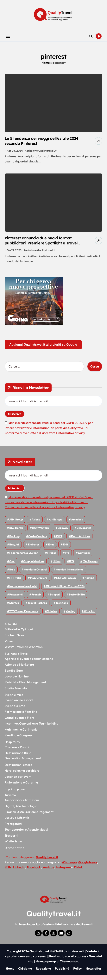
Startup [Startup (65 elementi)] (14, 603)
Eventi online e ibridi (19, 700)
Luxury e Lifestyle (17, 818)
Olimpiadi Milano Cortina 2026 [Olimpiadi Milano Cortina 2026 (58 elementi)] (65, 586)
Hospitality (12, 742)
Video (9, 641)
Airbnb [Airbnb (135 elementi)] (36, 519)
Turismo (10, 795)
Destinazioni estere (18, 765)
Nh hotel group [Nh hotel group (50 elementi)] (66, 578)
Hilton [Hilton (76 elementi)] (56, 561)
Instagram (63, 867)
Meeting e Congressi (19, 735)
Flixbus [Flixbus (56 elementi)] (51, 553)
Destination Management (23, 758)
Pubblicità (62, 968)
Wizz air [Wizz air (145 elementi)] (89, 611)
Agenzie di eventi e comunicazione (29, 659)
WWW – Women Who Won (24, 647)
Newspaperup (45, 961)
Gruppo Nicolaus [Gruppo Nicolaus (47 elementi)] (33, 561)
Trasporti (11, 835)
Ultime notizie (14, 848)
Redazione (43, 968)
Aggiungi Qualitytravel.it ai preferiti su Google (43, 344)
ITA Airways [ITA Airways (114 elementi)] (90, 561)
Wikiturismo (13, 841)
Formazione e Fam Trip (21, 712)
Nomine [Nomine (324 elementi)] (89, 578)
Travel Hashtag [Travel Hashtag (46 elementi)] (37, 603)
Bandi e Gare (14, 670)
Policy (77, 968)
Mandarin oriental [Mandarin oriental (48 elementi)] (35, 569)
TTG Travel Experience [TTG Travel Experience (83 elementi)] (23, 611)
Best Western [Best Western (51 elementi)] (40, 528)
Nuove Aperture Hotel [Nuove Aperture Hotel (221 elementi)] (23, 586)
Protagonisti (13, 824)
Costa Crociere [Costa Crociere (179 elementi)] (37, 536)
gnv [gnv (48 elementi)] (12, 561)
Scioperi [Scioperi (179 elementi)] (55, 594)
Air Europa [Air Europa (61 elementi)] (55, 519)
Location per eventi (18, 776)
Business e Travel (16, 654)
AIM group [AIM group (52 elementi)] (16, 519)
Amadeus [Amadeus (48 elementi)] (77, 519)
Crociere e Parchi (17, 747)
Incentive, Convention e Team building (31, 723)
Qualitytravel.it (53, 913)
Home (45, 63)
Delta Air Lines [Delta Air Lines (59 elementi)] (80, 536)
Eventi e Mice (14, 695)
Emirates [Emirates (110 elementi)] (33, 544)
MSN (8, 867)
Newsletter (93, 968)
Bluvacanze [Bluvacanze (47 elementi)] (84, 528)
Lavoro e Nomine (17, 676)
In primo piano (15, 789)
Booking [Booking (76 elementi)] (14, 536)
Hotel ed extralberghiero (22, 770)
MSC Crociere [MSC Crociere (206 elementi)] (38, 578)
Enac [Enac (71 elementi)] (51, 544)
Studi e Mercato (16, 688)
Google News (87, 862)
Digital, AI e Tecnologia (21, 806)
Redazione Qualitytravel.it (40, 150)
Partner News (14, 635)
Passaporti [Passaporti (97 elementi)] (16, 594)
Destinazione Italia (18, 753)
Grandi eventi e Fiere (19, 718)
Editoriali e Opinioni (19, 629)
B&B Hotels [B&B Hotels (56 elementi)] (16, 528)
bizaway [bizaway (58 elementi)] (63, 528)
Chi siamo (25, 968)
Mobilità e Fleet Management (25, 682)
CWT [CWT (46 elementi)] (59, 536)
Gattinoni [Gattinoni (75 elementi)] (84, 553)
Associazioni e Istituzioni (22, 800)
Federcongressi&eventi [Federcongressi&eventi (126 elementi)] (24, 553)
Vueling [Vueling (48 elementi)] (70, 611)
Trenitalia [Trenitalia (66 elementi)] (62, 603)
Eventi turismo (15, 706)
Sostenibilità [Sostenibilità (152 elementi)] (77, 594)
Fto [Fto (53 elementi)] (67, 553)
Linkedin (19, 867)
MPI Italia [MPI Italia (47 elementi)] (15, 578)
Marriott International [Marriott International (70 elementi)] (70, 569)
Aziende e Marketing (19, 664)
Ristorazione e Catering (21, 782)
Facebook (34, 867)
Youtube (48, 867)
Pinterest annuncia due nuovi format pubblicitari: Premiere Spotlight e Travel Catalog (41, 243)
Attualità (11, 624)
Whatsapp (69, 862)
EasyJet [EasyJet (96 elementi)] (14, 544)
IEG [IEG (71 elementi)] (71, 561)
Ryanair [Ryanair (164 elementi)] (36, 594)
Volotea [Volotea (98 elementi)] (52, 611)
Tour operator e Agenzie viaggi (26, 829)
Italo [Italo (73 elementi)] (12, 569)
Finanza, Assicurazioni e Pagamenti (29, 812)
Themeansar (69, 961)
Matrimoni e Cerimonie (21, 729)
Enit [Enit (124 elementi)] (65, 544)
